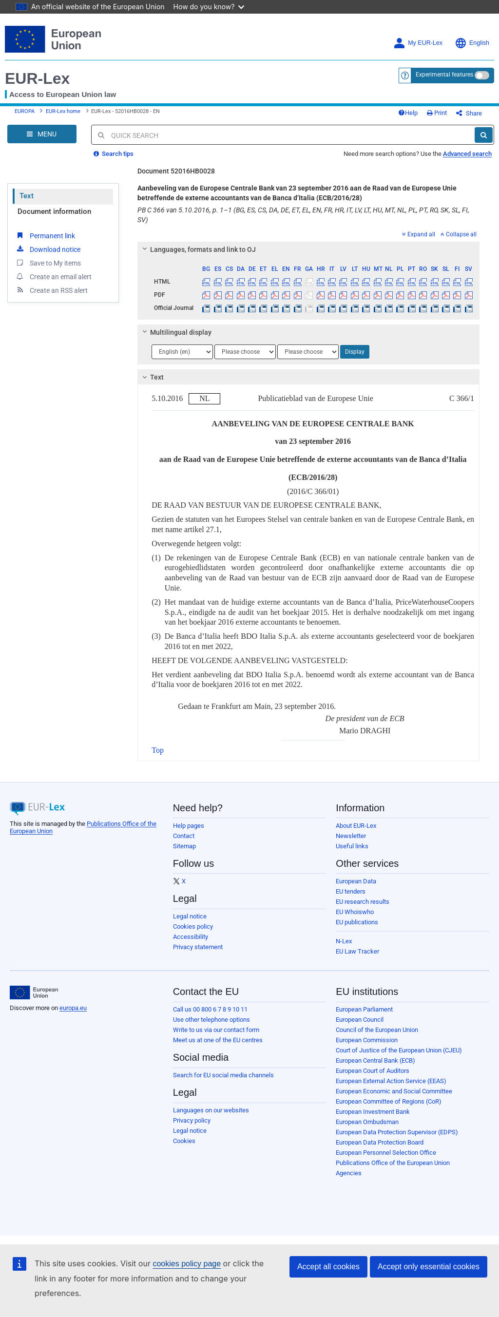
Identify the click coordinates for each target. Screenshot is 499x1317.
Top (158, 750)
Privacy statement (198, 947)
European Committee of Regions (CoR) (388, 1101)
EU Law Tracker (357, 951)
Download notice (47, 249)
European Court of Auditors (372, 1070)
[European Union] (34, 992)
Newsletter (351, 836)
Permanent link (45, 235)
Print (437, 112)
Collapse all (459, 234)
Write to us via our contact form (216, 1029)
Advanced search (467, 153)
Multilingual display (175, 332)
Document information (54, 211)
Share (469, 113)
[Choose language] (182, 351)
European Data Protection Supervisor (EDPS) (397, 1132)
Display (355, 351)
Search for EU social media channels (223, 1075)
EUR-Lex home (63, 111)
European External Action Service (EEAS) (391, 1081)
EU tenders (350, 891)
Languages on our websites (211, 1110)
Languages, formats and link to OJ (197, 249)
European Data (356, 881)
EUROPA (25, 111)
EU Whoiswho (355, 912)
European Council (360, 1019)
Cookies (184, 1141)
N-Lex (344, 941)
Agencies (349, 1173)
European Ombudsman (367, 1122)
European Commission (367, 1040)
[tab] (308, 249)
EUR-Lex (37, 78)
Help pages (188, 825)
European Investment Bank (373, 1111)
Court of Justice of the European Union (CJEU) (399, 1050)
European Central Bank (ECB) (375, 1060)
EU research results (362, 901)
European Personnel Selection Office (386, 1152)
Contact (183, 836)
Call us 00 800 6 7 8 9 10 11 (210, 1009)
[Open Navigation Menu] (42, 134)
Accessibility (190, 936)
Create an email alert (53, 276)
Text (26, 195)
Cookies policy (193, 926)
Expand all (418, 234)
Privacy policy (192, 1120)
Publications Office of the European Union (393, 1162)
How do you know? (209, 6)
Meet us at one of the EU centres (218, 1040)
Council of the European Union (377, 1029)
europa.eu (73, 1008)
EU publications (357, 922)
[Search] (484, 135)
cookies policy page (187, 1264)
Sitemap (184, 846)
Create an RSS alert (51, 290)
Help (408, 112)
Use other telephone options (211, 1019)
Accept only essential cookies (429, 1266)
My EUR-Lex (417, 43)
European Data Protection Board (379, 1142)
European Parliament (364, 1009)
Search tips (114, 153)
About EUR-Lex (356, 825)
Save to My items (48, 262)
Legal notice (190, 916)
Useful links (352, 846)
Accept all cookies (328, 1266)
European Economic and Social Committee (394, 1091)
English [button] (472, 43)
